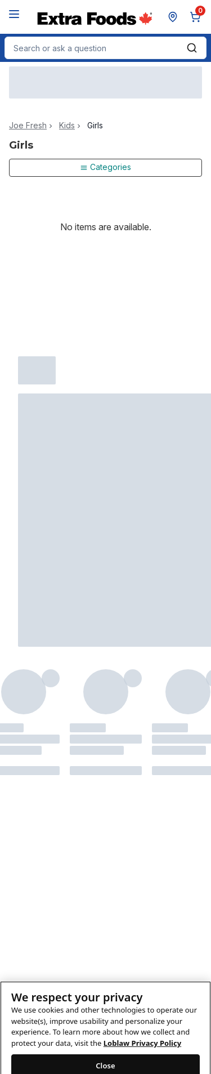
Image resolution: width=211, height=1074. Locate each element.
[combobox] (105, 48)
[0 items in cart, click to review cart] (197, 17)
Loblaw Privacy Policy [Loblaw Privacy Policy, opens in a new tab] (142, 1049)
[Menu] (14, 14)
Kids (67, 125)
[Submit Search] (191, 47)
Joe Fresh (28, 125)
